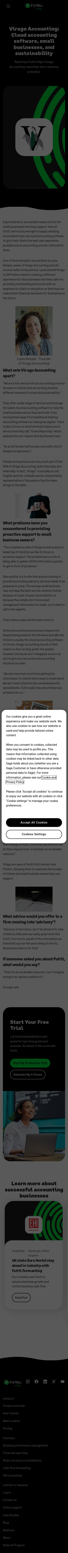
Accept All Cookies (34, 822)
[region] (34, 776)
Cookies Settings (34, 834)
